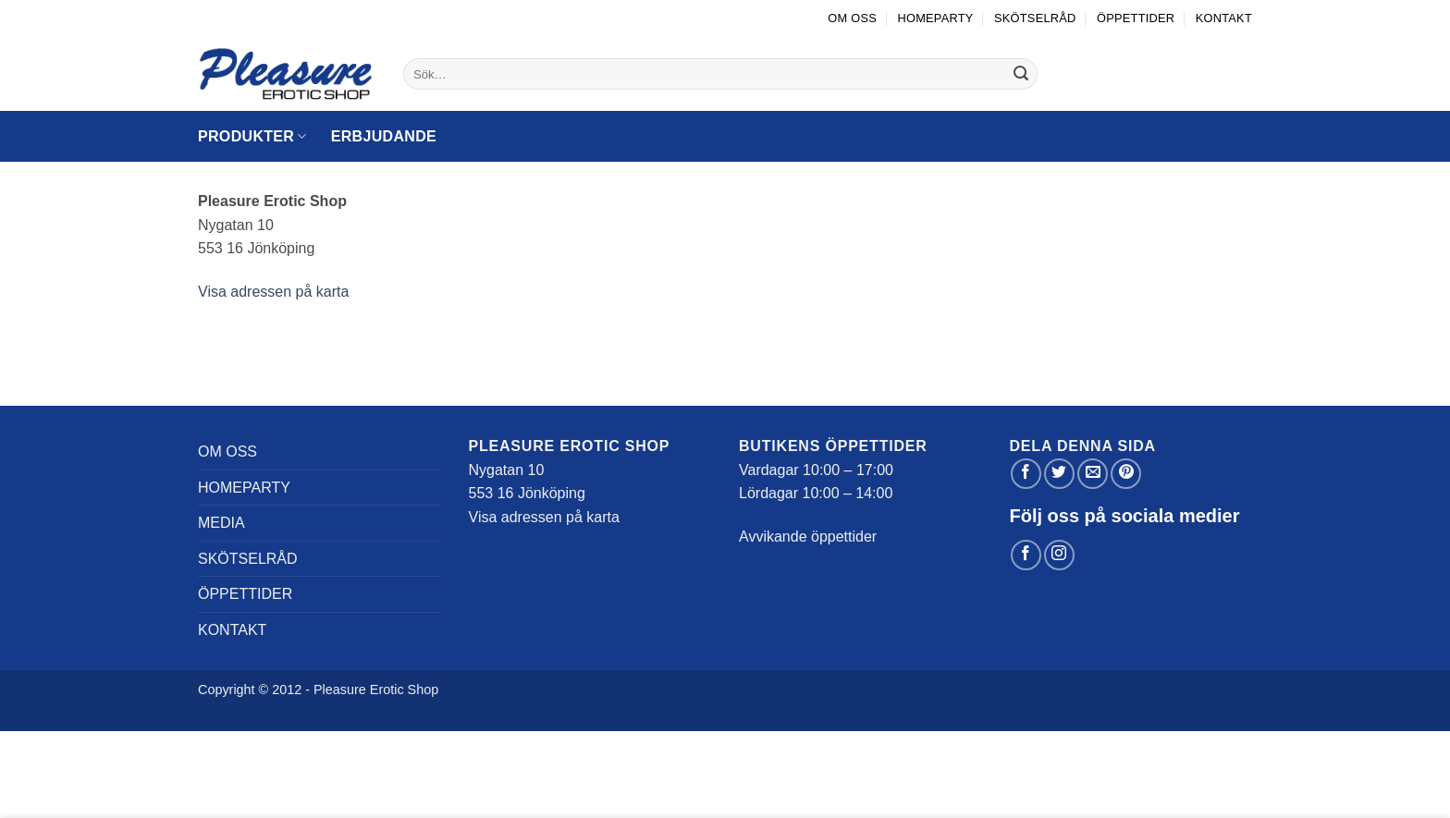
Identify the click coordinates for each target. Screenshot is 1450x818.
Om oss (852, 18)
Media (221, 523)
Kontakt (1224, 18)
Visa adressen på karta (273, 291)
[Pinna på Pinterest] (1126, 473)
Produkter (252, 136)
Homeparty (935, 18)
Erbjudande (383, 136)
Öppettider (1135, 18)
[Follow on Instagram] (1059, 555)
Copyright (226, 689)
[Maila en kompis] (1092, 473)
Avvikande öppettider (808, 536)
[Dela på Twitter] (1059, 473)
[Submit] (1021, 74)
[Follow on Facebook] (1026, 555)
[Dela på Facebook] (1026, 473)
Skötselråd (1035, 18)
